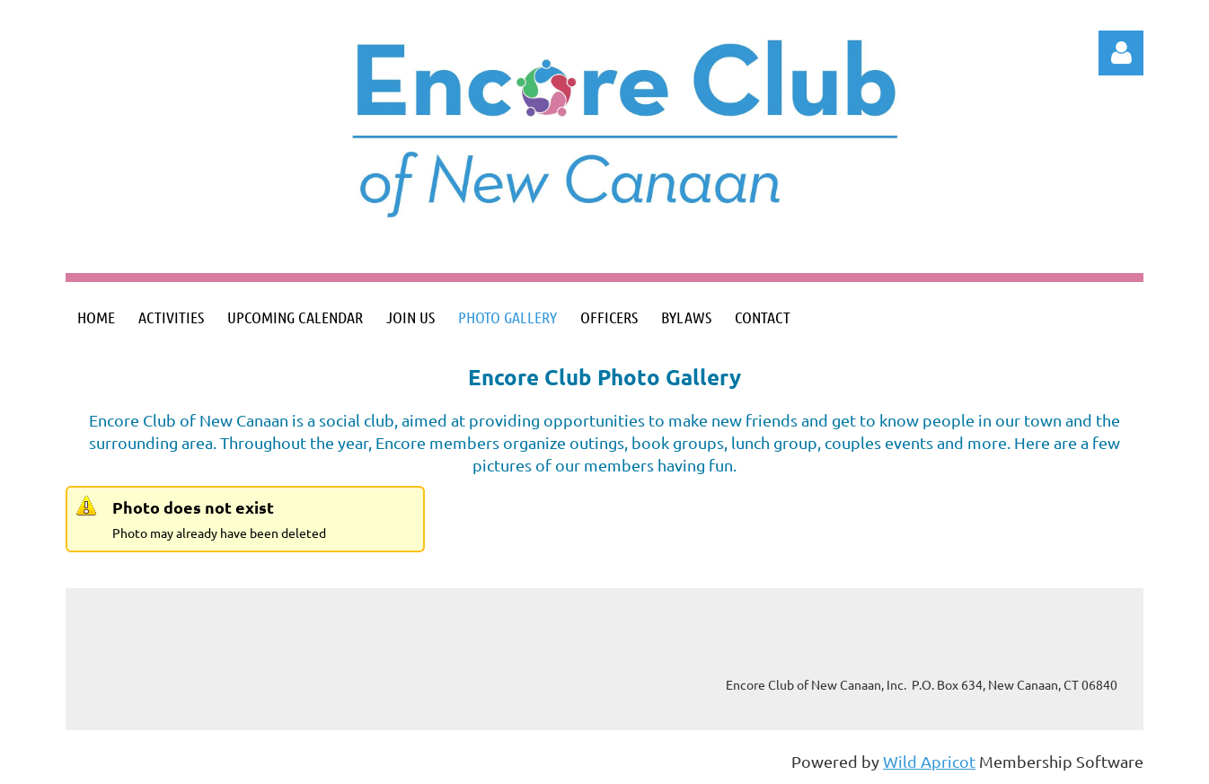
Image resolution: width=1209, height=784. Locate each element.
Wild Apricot (929, 761)
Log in (1121, 53)
